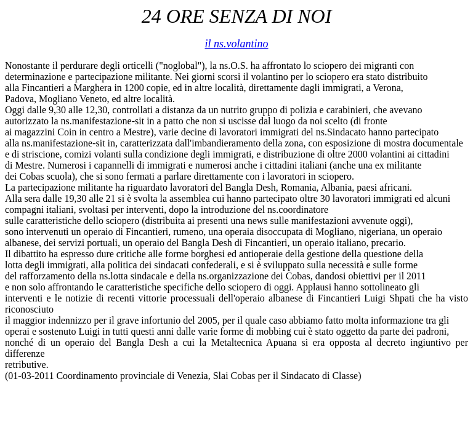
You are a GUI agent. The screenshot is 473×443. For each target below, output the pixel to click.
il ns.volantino (237, 44)
